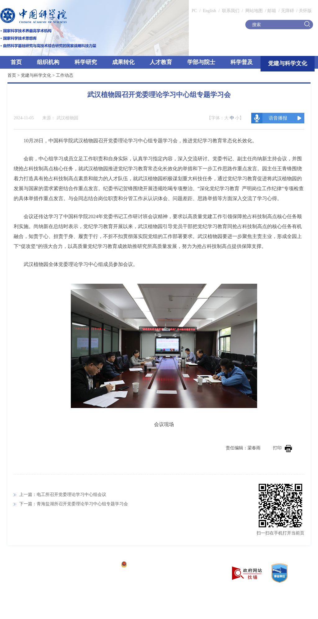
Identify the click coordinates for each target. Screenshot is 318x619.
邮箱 (271, 10)
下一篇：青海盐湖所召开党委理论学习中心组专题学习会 (73, 504)
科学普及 (241, 62)
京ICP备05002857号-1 (96, 565)
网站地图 (253, 10)
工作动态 (64, 75)
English (209, 10)
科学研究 (86, 62)
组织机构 (48, 62)
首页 (16, 62)
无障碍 (287, 10)
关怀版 (305, 10)
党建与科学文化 (287, 63)
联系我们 (230, 10)
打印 (282, 448)
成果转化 (123, 62)
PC (194, 10)
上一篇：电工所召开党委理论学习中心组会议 (62, 494)
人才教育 (161, 62)
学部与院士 (201, 62)
